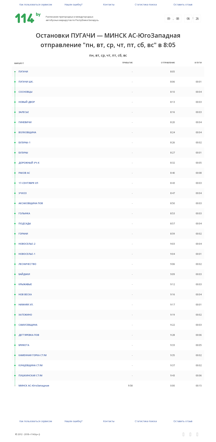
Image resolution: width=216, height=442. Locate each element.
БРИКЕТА (24, 345)
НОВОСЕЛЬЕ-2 (27, 243)
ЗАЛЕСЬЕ (24, 112)
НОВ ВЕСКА (25, 294)
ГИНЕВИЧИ (25, 122)
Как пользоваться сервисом (35, 4)
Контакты (108, 4)
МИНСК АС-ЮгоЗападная (34, 385)
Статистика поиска (146, 4)
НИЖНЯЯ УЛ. (26, 304)
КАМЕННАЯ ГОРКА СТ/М (33, 355)
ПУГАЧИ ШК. (26, 81)
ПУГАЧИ (23, 71)
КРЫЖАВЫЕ (25, 284)
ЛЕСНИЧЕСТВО (27, 264)
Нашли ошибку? (73, 4)
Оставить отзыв (182, 4)
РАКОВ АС (24, 172)
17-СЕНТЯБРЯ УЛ (28, 183)
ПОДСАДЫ (25, 223)
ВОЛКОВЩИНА (27, 132)
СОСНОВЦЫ (25, 91)
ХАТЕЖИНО (25, 314)
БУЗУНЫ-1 (24, 142)
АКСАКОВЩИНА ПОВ (31, 203)
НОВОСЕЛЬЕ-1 (27, 253)
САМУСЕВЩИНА (28, 324)
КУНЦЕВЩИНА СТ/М (31, 365)
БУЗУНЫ (23, 152)
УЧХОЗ (22, 193)
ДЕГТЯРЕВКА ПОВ (29, 334)
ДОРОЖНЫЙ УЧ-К (29, 162)
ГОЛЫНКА (24, 213)
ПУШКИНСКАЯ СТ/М (30, 375)
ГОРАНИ (23, 233)
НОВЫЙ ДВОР (27, 101)
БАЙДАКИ (24, 274)
